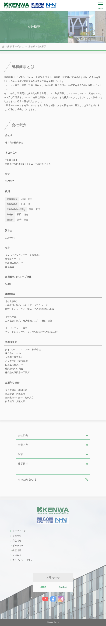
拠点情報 (16, 550)
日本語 (43, 587)
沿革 (20, 454)
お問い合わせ (53, 577)
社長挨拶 (23, 463)
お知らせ (16, 555)
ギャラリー (18, 545)
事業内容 (23, 444)
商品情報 (16, 540)
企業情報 (16, 536)
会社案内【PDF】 (27, 479)
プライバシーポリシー (23, 560)
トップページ (19, 531)
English (63, 587)
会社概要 (23, 435)
